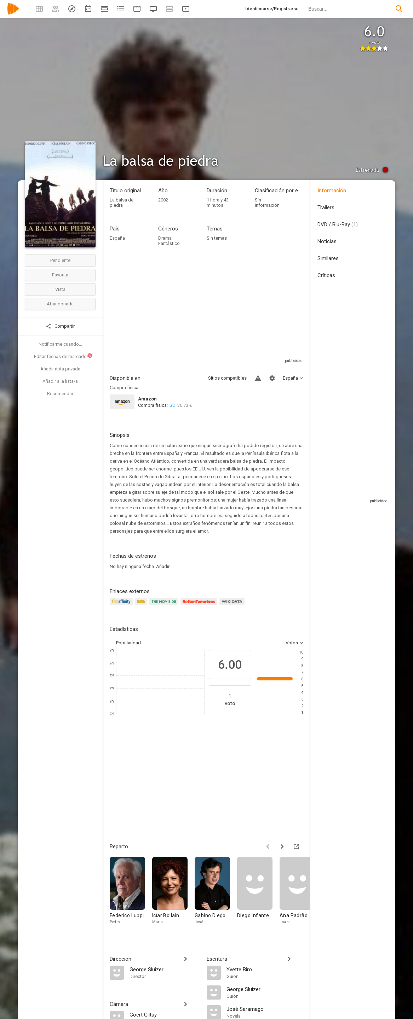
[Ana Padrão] (301, 896)
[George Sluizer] (165, 969)
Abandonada (60, 303)
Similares (328, 258)
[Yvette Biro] (265, 969)
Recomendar (60, 393)
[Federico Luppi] (131, 896)
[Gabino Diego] (216, 896)
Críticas (326, 275)
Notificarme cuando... (60, 344)
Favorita (60, 274)
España (117, 238)
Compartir (60, 326)
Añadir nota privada (60, 368)
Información (331, 190)
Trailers (325, 207)
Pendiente (60, 260)
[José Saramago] (265, 1008)
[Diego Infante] (258, 896)
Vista (60, 289)
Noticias (327, 241)
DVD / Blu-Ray (337, 224)
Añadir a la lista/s (60, 381)
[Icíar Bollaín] (173, 896)
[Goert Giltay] (165, 1014)
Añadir (163, 566)
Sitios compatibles (227, 378)
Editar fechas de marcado (63, 356)
